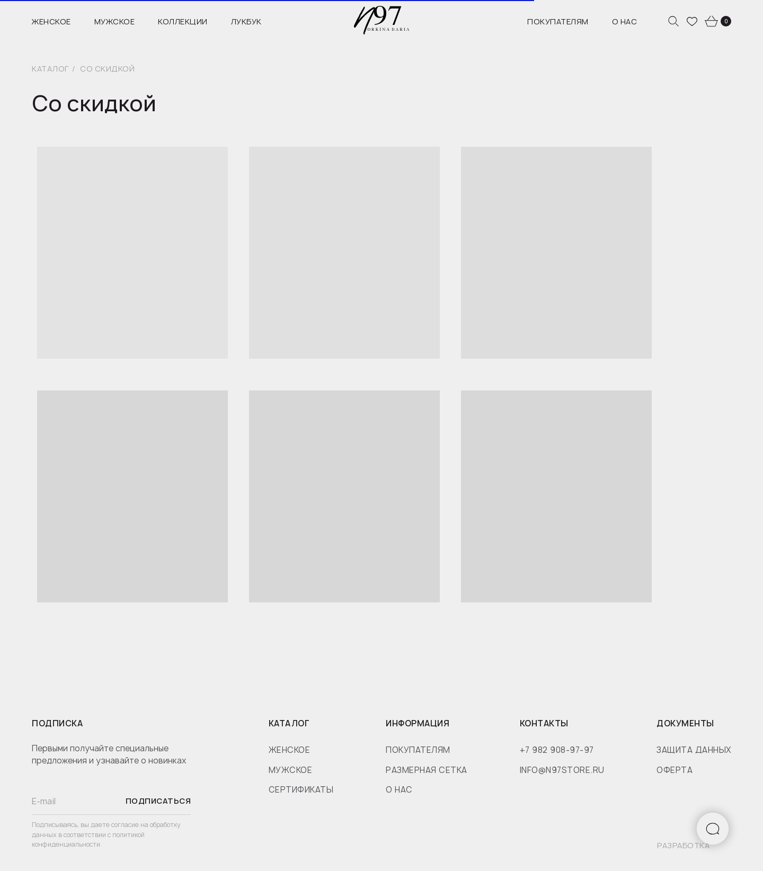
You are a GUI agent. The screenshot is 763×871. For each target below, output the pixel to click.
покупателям (418, 750)
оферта (674, 770)
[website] (673, 21)
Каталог (50, 69)
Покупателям (558, 21)
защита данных (693, 750)
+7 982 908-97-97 (557, 750)
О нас (624, 21)
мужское (291, 770)
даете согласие (115, 824)
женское (289, 750)
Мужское (114, 21)
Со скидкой (107, 69)
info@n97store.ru (562, 770)
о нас (399, 789)
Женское (51, 21)
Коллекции (183, 21)
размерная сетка (426, 770)
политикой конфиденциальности (88, 839)
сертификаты (301, 789)
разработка (683, 845)
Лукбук (246, 21)
